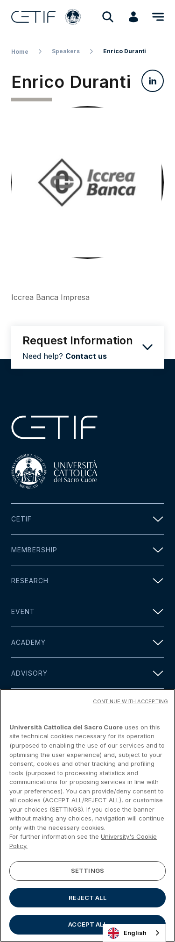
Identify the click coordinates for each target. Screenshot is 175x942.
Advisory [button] (87, 673)
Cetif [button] (87, 519)
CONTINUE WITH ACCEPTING (130, 702)
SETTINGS (87, 871)
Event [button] (87, 611)
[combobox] (134, 933)
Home (19, 51)
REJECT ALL (87, 898)
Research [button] (87, 580)
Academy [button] (87, 642)
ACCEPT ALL (87, 925)
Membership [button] (87, 550)
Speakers (66, 51)
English (127, 933)
